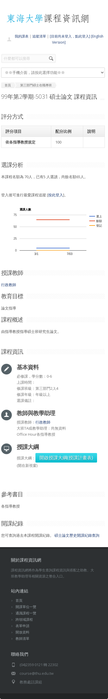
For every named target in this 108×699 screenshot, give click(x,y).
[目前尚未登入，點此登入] (70, 36)
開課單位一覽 (26, 606)
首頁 (19, 600)
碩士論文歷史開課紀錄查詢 (76, 535)
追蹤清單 (39, 36)
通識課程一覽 (26, 613)
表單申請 (22, 625)
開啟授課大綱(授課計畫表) (66, 457)
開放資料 (22, 632)
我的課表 (22, 36)
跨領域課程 (24, 619)
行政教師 (8, 284)
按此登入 (55, 194)
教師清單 (22, 638)
